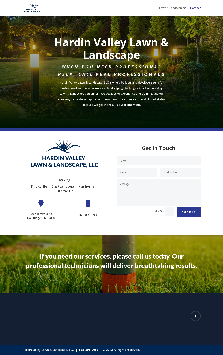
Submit (189, 212)
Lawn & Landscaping (172, 8)
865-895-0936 (88, 350)
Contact (195, 8)
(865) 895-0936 (87, 215)
